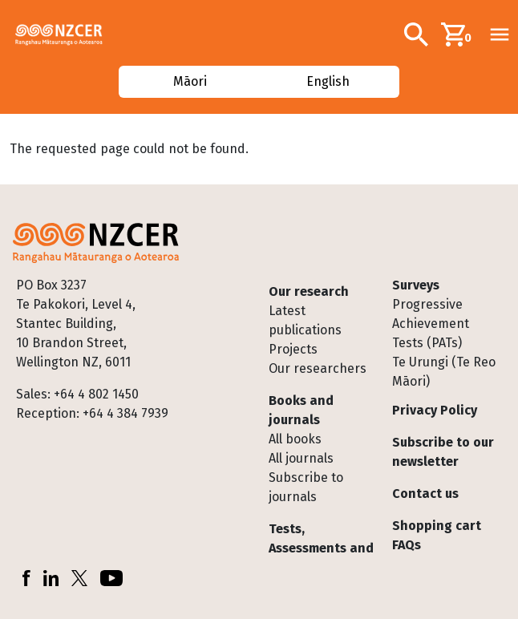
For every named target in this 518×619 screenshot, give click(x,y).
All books (295, 439)
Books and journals (301, 410)
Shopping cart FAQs (436, 535)
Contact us (425, 493)
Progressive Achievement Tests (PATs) (430, 323)
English (328, 81)
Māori (189, 81)
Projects (293, 349)
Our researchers (317, 368)
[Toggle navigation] (499, 34)
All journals (301, 458)
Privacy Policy (434, 410)
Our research (309, 291)
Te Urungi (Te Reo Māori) (444, 371)
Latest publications (305, 320)
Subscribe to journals (306, 487)
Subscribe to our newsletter (443, 452)
